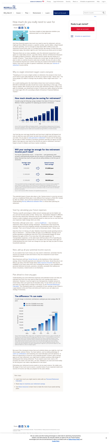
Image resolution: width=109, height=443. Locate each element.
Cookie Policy (55, 441)
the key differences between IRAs (32, 201)
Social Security (33, 259)
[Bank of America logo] (37, 1)
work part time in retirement (36, 138)
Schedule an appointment (82, 36)
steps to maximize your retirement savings (32, 384)
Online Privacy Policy (74, 439)
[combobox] (94, 12)
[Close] (106, 438)
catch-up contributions (19, 353)
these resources (23, 387)
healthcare (43, 223)
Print (95, 16)
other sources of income (45, 262)
